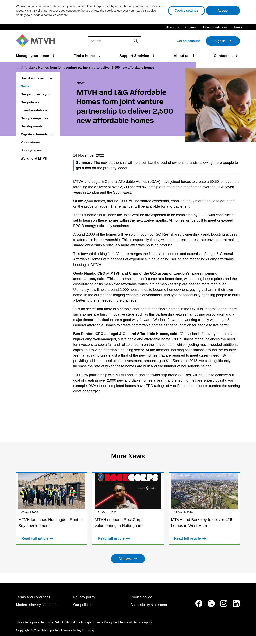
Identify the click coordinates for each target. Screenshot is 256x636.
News (238, 27)
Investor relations (215, 27)
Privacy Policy (102, 622)
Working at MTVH (34, 158)
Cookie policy (141, 597)
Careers (191, 27)
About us (172, 27)
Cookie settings (186, 10)
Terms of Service (131, 622)
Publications (30, 142)
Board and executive (36, 78)
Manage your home (33, 56)
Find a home (85, 56)
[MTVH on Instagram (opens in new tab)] (222, 605)
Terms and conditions (33, 597)
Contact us (224, 56)
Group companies (34, 118)
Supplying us (31, 150)
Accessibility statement (148, 605)
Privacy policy (84, 597)
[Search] (114, 40)
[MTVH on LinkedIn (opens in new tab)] (234, 605)
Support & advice (134, 56)
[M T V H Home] (37, 40)
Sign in (219, 41)
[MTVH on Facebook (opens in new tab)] (196, 605)
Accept (228, 10)
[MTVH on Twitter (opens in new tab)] (209, 605)
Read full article (34, 538)
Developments (32, 126)
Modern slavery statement (37, 605)
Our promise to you (35, 94)
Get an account (188, 41)
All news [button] (125, 558)
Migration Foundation (37, 134)
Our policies (30, 102)
